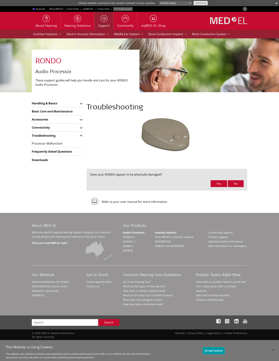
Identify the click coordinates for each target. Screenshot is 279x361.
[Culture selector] (175, 3)
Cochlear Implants (47, 34)
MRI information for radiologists (227, 246)
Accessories (40, 119)
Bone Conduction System (211, 34)
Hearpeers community (45, 290)
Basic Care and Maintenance (52, 111)
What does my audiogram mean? (142, 299)
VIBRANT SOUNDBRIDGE (169, 246)
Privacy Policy (196, 333)
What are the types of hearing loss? (144, 286)
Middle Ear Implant (128, 34)
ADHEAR (128, 250)
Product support (218, 237)
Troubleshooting (43, 136)
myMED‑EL (88, 8)
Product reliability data (210, 299)
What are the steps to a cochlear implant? (148, 295)
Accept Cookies (214, 353)
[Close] (273, 352)
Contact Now (103, 8)
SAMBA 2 (128, 246)
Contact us (93, 286)
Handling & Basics (44, 103)
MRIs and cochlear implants (213, 295)
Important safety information (225, 241)
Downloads (40, 160)
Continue (200, 3)
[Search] (245, 9)
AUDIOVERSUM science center (50, 286)
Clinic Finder (73, 8)
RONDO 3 (128, 237)
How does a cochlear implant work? (144, 290)
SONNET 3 (129, 241)
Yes (219, 184)
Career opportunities (99, 282)
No (236, 184)
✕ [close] (276, 3)
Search (108, 322)
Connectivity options (220, 232)
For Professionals (123, 8)
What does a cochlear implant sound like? (221, 282)
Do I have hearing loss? (137, 282)
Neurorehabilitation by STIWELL (51, 282)
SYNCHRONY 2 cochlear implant (174, 237)
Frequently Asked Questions (52, 152)
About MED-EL (56, 8)
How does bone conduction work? (143, 304)
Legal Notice (214, 333)
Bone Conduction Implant (167, 34)
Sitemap (180, 333)
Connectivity (41, 127)
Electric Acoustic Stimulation (87, 34)
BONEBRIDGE (163, 241)
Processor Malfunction (47, 143)
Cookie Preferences (235, 333)
